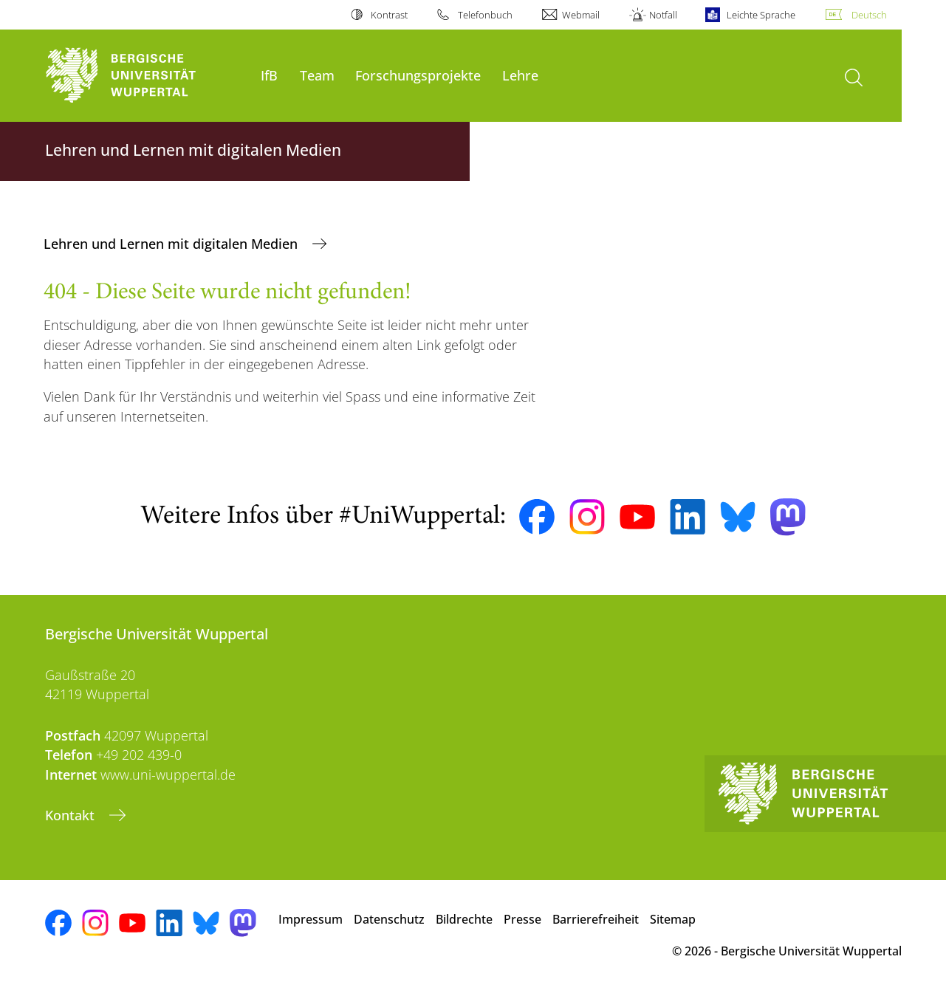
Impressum (310, 919)
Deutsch (869, 14)
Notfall (663, 14)
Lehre (520, 75)
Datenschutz (389, 919)
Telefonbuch (485, 14)
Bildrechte (464, 919)
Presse (522, 919)
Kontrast (389, 14)
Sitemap (673, 919)
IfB (269, 75)
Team (317, 75)
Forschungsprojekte (418, 75)
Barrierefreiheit (595, 919)
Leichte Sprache (761, 14)
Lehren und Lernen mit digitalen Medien (172, 244)
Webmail (581, 14)
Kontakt (71, 815)
